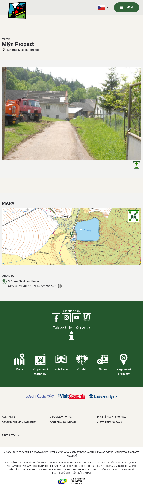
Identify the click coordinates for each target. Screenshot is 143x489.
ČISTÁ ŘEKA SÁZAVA (109, 422)
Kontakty (8, 416)
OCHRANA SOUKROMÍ (63, 422)
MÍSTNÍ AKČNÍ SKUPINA (111, 416)
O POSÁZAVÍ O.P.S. (61, 416)
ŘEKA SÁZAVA (10, 435)
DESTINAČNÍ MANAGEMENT (19, 422)
